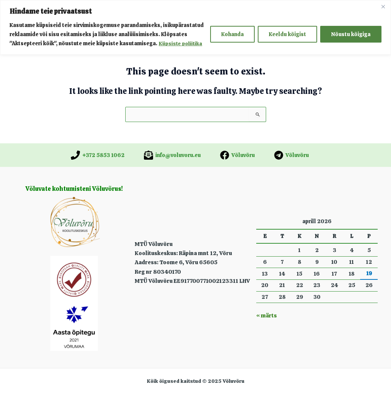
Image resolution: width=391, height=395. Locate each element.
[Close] (383, 6)
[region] (195, 27)
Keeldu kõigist (287, 34)
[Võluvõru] (237, 155)
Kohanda (232, 34)
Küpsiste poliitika (181, 43)
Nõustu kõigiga (350, 34)
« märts (266, 315)
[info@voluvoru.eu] (172, 155)
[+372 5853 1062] (97, 155)
